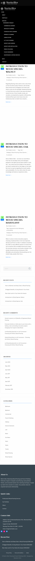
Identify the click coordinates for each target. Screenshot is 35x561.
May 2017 (7, 378)
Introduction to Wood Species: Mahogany (17, 220)
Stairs (6, 441)
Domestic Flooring (9, 34)
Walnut (22, 75)
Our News (7, 437)
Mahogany (21, 228)
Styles (6, 445)
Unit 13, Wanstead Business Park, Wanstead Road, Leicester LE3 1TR (17, 521)
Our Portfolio (5, 502)
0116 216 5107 (14, 524)
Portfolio (4, 18)
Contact (4, 62)
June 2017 (7, 374)
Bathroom (7, 406)
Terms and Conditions (19, 552)
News (6, 434)
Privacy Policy (9, 552)
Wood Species (23, 78)
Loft (6, 430)
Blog (3, 59)
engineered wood (13, 228)
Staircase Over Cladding (10, 32)
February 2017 (8, 385)
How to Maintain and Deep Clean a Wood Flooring (17, 286)
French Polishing (8, 49)
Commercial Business (9, 26)
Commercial (8, 414)
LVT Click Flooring (9, 40)
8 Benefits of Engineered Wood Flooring (18, 319)
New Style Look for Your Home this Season (15, 293)
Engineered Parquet (8, 23)
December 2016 (9, 389)
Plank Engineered (8, 52)
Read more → (9, 102)
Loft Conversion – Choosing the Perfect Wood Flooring (16, 333)
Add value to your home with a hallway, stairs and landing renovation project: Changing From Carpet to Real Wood (18, 326)
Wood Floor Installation (10, 46)
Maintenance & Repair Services (12, 55)
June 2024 (7, 362)
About (3, 15)
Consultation (7, 37)
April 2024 (7, 370)
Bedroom (7, 410)
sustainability (9, 230)
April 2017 (7, 382)
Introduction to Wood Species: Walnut (17, 69)
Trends (7, 449)
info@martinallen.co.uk (11, 529)
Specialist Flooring (9, 29)
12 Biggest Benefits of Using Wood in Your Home (17, 290)
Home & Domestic (9, 426)
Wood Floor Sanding (9, 43)
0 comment (9, 80)
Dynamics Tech (17, 558)
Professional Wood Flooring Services (11, 499)
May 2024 (7, 366)
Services (4, 21)
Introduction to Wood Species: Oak (17, 145)
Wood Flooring (15, 78)
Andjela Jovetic (12, 75)
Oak (22, 150)
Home (2, 12)
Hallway (7, 422)
